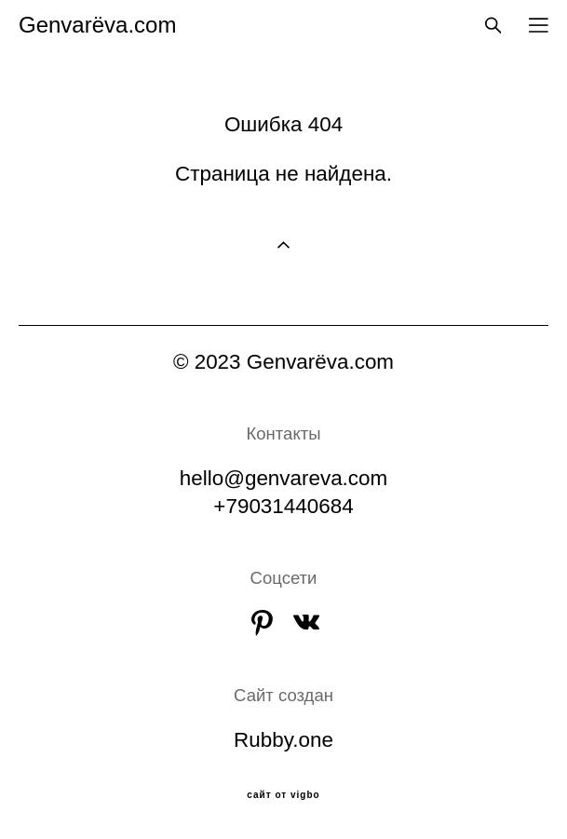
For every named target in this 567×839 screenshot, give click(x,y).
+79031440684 (283, 506)
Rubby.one (283, 739)
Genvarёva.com (97, 25)
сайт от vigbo (283, 795)
